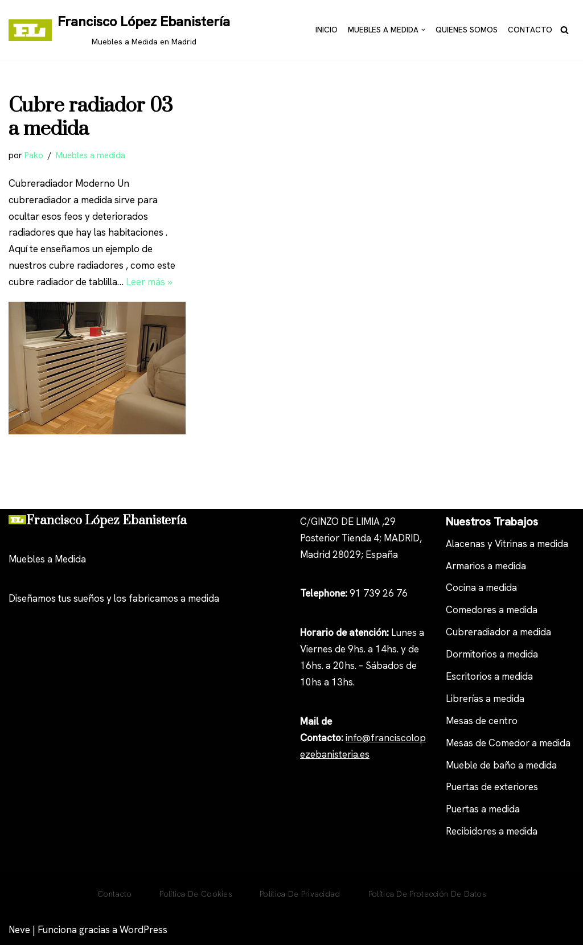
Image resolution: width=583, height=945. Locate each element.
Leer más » (149, 282)
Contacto (530, 29)
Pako (33, 155)
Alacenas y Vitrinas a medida (507, 543)
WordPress (143, 929)
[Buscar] (564, 30)
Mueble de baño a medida (501, 765)
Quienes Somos (467, 29)
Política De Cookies (195, 894)
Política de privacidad (300, 894)
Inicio (326, 29)
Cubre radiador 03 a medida (91, 117)
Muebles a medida (90, 155)
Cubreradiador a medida (498, 632)
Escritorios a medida (489, 676)
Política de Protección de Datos (427, 894)
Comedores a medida (491, 609)
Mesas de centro (482, 720)
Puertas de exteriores (492, 786)
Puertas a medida (483, 809)
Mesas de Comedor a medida (508, 743)
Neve (19, 929)
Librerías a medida (485, 698)
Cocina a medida (481, 587)
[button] (423, 30)
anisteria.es (345, 754)
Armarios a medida (486, 566)
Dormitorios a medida (492, 654)
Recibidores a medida (491, 831)
